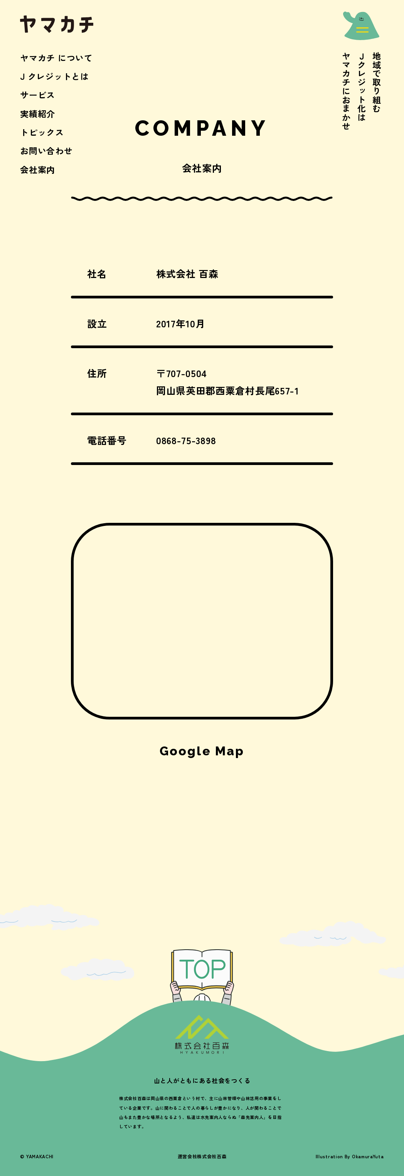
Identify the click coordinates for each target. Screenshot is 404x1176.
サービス (37, 94)
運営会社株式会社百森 (202, 1156)
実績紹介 (37, 113)
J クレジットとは (54, 76)
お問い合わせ (46, 150)
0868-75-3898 (186, 440)
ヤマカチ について (56, 57)
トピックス (42, 132)
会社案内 (37, 169)
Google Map (202, 751)
